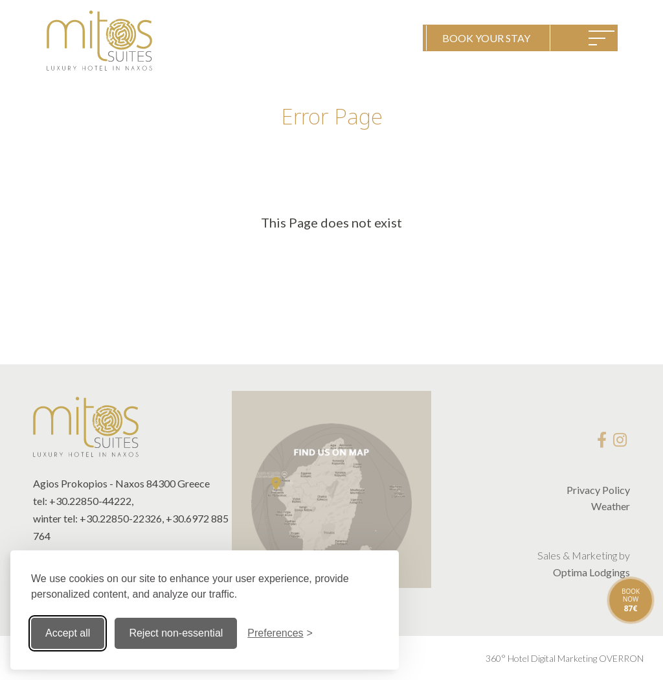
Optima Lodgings (591, 572)
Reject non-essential (176, 633)
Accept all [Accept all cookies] (67, 633)
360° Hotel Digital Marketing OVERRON (565, 658)
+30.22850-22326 (121, 518)
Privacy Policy (598, 490)
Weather (610, 506)
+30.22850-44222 (90, 501)
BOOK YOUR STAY (486, 38)
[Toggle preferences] (280, 633)
